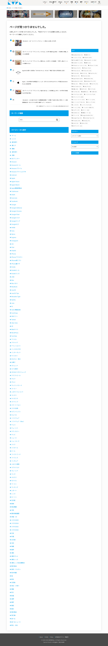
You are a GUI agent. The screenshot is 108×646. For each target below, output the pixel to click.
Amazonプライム (16, 168)
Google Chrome (16, 211)
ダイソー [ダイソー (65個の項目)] (86, 110)
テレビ (13, 435)
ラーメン (14, 484)
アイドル (14, 339)
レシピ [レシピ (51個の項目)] (75, 105)
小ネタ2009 (14, 520)
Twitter (13, 320)
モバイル (14, 481)
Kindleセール (15, 270)
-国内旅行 (14, 142)
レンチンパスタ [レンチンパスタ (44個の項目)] (86, 105)
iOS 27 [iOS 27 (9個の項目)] (84, 73)
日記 (12, 543)
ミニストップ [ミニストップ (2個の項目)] (77, 57)
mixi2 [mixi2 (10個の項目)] (75, 123)
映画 (12, 546)
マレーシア (14, 471)
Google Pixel (15, 214)
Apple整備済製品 (16, 188)
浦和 (12, 553)
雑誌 (12, 605)
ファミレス (14, 458)
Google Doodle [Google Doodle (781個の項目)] (87, 115)
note (12, 303)
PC (12, 306)
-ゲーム (13, 135)
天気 (12, 510)
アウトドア (14, 342)
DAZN (13, 195)
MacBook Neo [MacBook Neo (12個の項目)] (78, 55)
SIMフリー (14, 316)
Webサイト (14, 329)
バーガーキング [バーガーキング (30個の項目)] (90, 94)
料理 (12, 536)
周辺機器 (14, 507)
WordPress (14, 333)
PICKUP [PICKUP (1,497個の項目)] (88, 57)
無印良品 (14, 566)
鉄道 (12, 596)
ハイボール (14, 448)
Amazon (14, 162)
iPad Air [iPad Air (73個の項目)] (76, 76)
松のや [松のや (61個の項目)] (84, 89)
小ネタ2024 (14, 523)
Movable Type (15, 296)
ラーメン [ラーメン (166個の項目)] (76, 107)
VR (12, 326)
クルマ (13, 379)
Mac (12, 280)
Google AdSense (16, 208)
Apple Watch (15, 185)
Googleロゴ (15, 224)
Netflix (13, 300)
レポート (14, 490)
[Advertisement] (84, 34)
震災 (12, 609)
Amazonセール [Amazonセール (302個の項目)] (91, 60)
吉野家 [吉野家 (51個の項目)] (85, 91)
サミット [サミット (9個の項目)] (76, 115)
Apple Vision (15, 181)
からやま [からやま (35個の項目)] (76, 91)
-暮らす (13, 145)
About (41, 637)
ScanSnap (14, 313)
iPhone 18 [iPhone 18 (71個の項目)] (77, 68)
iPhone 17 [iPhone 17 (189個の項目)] (93, 65)
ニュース (14, 438)
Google (13, 205)
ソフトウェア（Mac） (18, 421)
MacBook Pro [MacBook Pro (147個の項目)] (91, 81)
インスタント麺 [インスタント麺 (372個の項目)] (88, 107)
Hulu (12, 231)
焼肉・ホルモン (16, 569)
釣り (12, 592)
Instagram (14, 241)
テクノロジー (15, 431)
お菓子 (13, 362)
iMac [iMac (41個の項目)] (75, 84)
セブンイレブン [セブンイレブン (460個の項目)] (78, 97)
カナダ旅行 (14, 369)
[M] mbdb (61, 642)
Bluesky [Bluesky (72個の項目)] (86, 120)
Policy (51, 637)
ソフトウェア (15, 418)
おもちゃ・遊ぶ (16, 359)
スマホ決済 (14, 408)
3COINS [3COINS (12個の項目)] (76, 112)
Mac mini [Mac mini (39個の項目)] (84, 84)
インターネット (16, 352)
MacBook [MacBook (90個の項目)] (89, 78)
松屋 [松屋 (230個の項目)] (75, 89)
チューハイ (14, 428)
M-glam (55, 642)
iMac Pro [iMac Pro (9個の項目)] (87, 86)
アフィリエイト (16, 346)
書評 (12, 550)
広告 (12, 533)
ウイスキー (14, 356)
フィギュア (14, 461)
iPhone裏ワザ (15, 264)
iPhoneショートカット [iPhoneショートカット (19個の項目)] (79, 65)
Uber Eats (14, 323)
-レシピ (13, 139)
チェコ (13, 425)
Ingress (13, 237)
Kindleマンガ (15, 273)
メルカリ (14, 477)
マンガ (13, 474)
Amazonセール (16, 165)
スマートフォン (16, 405)
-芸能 (12, 155)
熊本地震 (14, 573)
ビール (13, 451)
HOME (9, 8)
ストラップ (14, 402)
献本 (12, 579)
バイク (13, 444)
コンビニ (14, 395)
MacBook (14, 287)
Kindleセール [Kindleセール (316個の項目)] (77, 63)
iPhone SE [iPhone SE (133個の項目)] (87, 70)
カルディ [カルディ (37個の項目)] (76, 110)
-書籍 (12, 149)
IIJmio (13, 234)
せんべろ (14, 415)
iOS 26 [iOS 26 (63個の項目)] (76, 73)
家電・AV (14, 517)
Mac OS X (14, 283)
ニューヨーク (15, 441)
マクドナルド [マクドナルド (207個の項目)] (77, 94)
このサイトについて (17, 392)
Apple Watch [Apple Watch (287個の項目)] (78, 78)
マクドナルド (15, 467)
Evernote (14, 198)
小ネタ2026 (14, 530)
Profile (46, 637)
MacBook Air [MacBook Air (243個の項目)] (78, 81)
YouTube (14, 336)
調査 (12, 589)
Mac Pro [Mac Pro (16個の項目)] (94, 84)
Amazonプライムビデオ (18, 172)
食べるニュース (16, 622)
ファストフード (16, 454)
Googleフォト (15, 218)
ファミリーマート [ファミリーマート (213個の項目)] (78, 99)
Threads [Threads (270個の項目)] (76, 120)
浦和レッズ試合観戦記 (18, 563)
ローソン (14, 497)
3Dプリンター (15, 158)
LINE (12, 277)
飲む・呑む (14, 625)
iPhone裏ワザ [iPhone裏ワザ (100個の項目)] (78, 60)
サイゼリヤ (14, 398)
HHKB (13, 227)
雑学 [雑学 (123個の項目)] (88, 63)
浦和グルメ (14, 556)
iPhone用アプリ (16, 260)
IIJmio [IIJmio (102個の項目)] (84, 123)
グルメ (13, 382)
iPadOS (13, 251)
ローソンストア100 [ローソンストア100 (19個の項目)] (79, 102)
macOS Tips (15, 293)
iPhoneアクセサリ (16, 257)
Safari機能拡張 (15, 310)
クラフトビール (16, 375)
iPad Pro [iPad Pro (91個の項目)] (93, 73)
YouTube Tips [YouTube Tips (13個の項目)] (89, 118)
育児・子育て (15, 586)
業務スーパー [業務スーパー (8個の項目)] (86, 112)
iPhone (13, 254)
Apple (13, 178)
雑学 (12, 602)
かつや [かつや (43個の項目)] (92, 89)
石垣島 (13, 582)
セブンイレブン (16, 412)
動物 (12, 504)
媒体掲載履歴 (15, 513)
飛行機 (13, 615)
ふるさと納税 (15, 464)
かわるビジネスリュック (18, 372)
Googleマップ (15, 221)
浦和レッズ (14, 559)
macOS (13, 290)
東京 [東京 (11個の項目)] (88, 55)
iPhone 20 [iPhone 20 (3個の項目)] (76, 70)
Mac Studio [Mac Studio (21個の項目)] (77, 86)
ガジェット (14, 366)
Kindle (13, 267)
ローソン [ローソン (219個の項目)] (91, 99)
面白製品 (14, 612)
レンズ (13, 494)
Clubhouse (14, 191)
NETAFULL (52, 640)
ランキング (14, 487)
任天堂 (13, 500)
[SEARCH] (99, 2)
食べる (13, 619)
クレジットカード (16, 385)
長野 (12, 599)
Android (14, 175)
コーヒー (14, 388)
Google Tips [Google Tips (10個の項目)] (77, 118)
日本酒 (13, 540)
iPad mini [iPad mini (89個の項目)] (86, 76)
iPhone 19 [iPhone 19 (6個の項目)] (87, 68)
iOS (12, 244)
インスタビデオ (16, 349)
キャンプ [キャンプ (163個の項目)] (91, 102)
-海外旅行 (14, 152)
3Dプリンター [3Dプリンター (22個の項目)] (77, 126)
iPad (12, 247)
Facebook (14, 201)
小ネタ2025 (14, 527)
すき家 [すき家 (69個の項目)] (94, 91)
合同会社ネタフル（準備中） (62, 637)
